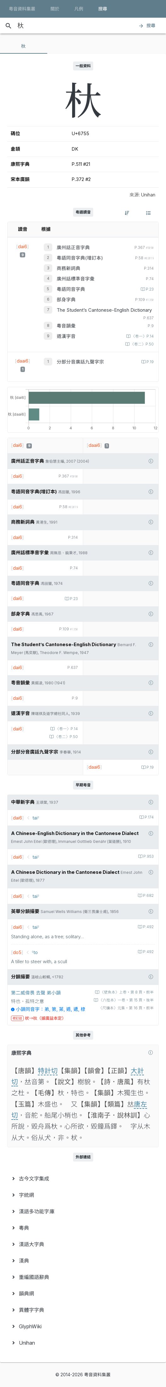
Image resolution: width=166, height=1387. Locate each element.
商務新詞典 (68, 268)
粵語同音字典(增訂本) (80, 258)
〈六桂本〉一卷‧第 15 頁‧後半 (126, 1000)
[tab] (23, 46)
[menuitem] (83, 1179)
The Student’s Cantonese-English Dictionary (104, 310)
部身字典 (66, 300)
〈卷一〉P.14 (142, 336)
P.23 (149, 289)
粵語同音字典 (71, 289)
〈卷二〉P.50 (141, 344)
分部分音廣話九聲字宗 (80, 362)
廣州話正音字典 (73, 247)
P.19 (150, 362)
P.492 (148, 927)
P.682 (148, 895)
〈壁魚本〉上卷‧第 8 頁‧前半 (126, 992)
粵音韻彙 (66, 326)
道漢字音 (66, 336)
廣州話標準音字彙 (75, 279)
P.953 (148, 856)
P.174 (149, 817)
